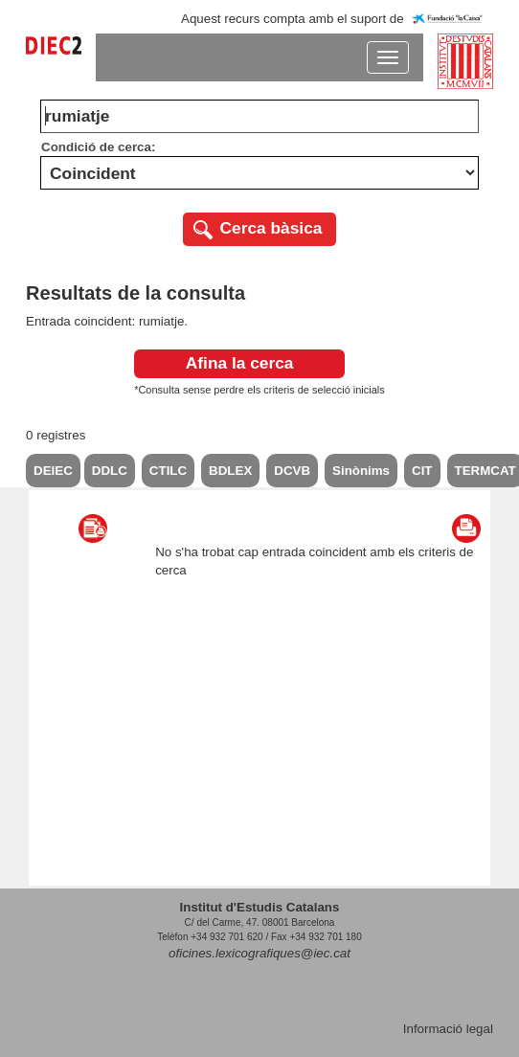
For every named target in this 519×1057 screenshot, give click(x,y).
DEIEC (53, 470)
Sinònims (361, 470)
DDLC (109, 470)
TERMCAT (485, 470)
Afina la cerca (240, 362)
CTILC (168, 470)
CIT (422, 470)
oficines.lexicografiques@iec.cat (259, 953)
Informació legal (448, 1029)
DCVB (292, 470)
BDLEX (230, 470)
